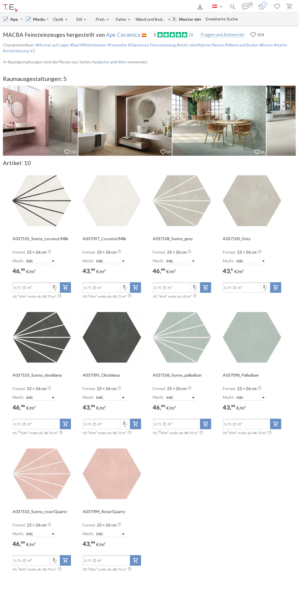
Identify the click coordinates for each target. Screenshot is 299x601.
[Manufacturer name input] (15, 19)
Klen (122, 61)
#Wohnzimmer (93, 44)
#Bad (74, 44)
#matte (280, 44)
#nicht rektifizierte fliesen (200, 44)
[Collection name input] (39, 19)
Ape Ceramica (123, 34)
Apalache (100, 61)
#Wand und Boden (241, 44)
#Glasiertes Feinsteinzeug (151, 44)
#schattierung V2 (19, 50)
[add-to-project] (65, 287)
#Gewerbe (117, 44)
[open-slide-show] (42, 200)
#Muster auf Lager (52, 44)
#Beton (265, 44)
